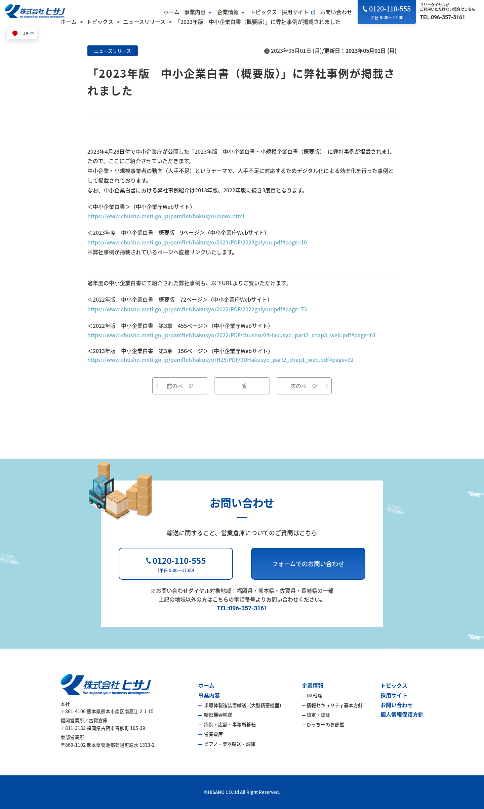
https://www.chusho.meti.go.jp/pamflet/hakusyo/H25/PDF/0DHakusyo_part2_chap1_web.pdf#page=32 (220, 359)
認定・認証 (318, 714)
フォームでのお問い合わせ (308, 563)
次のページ (303, 386)
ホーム (171, 12)
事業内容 (195, 12)
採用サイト (295, 12)
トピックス (263, 12)
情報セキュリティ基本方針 (335, 705)
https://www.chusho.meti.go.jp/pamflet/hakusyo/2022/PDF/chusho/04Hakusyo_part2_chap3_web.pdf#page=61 (231, 335)
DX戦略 (314, 695)
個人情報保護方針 (402, 714)
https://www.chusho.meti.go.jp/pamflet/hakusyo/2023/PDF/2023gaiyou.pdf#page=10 (197, 242)
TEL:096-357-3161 (442, 17)
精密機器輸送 (217, 714)
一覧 (242, 386)
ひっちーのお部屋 (325, 724)
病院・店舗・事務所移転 (229, 724)
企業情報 (228, 12)
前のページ (180, 386)
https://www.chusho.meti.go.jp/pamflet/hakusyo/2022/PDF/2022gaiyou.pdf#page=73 (197, 309)
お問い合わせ (336, 12)
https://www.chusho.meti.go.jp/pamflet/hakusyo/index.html (165, 216)
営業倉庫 (213, 734)
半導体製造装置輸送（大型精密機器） (243, 705)
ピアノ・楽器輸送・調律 (229, 743)
